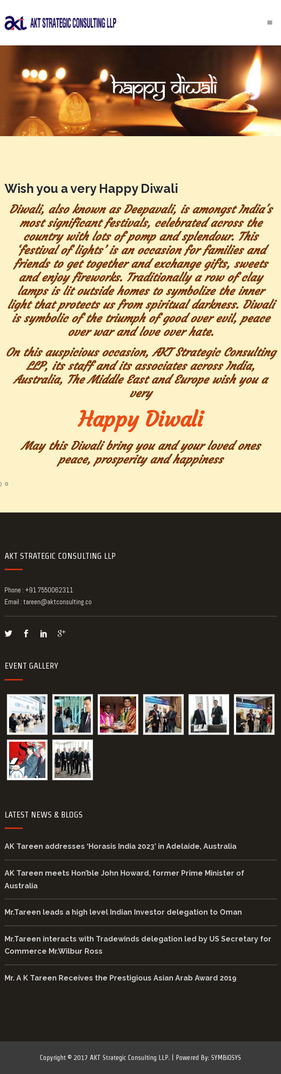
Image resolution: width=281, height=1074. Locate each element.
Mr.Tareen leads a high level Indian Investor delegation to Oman (123, 912)
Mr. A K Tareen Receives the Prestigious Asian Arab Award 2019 (121, 978)
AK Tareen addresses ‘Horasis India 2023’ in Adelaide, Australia (121, 846)
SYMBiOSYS (226, 1057)
